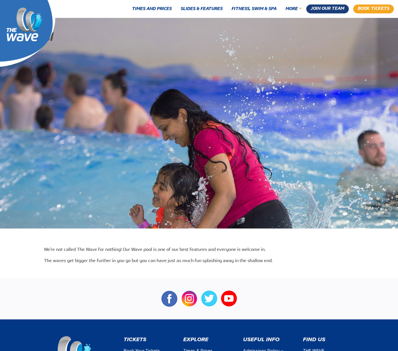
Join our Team (327, 8)
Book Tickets (373, 8)
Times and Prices (152, 9)
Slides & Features (202, 9)
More (292, 9)
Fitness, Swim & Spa (254, 9)
